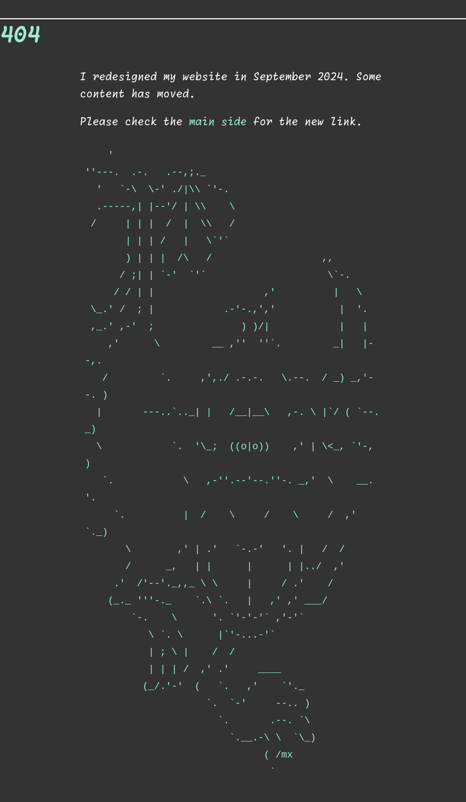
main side (218, 122)
